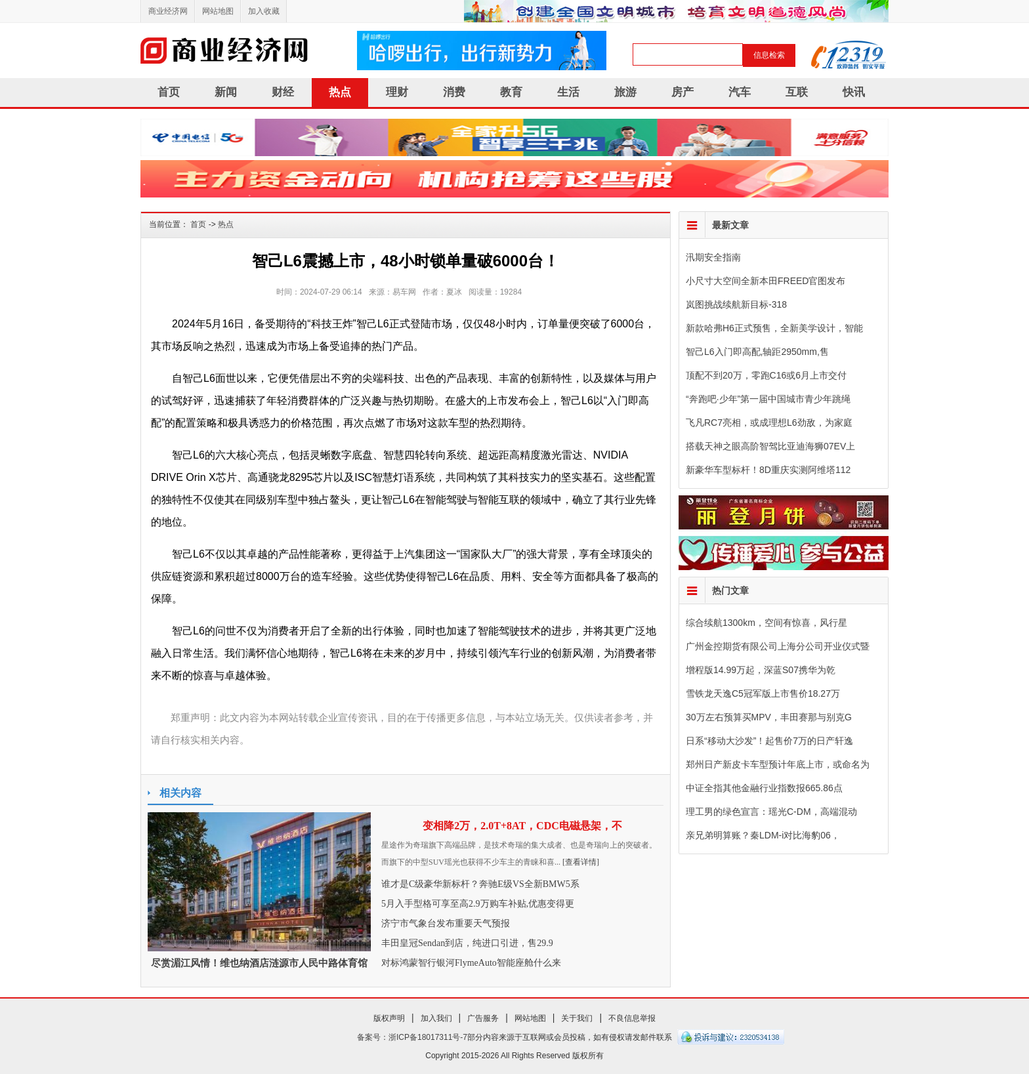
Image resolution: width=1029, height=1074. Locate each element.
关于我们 (577, 1018)
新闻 (226, 92)
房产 (682, 92)
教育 (511, 92)
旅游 (625, 92)
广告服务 (483, 1018)
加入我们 (436, 1018)
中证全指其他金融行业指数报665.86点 (764, 788)
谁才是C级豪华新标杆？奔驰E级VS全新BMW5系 (480, 884)
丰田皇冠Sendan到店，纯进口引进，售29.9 (467, 943)
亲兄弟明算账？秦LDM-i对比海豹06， (763, 835)
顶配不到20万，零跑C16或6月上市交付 (766, 375)
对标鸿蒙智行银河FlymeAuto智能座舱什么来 (471, 963)
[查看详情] (580, 862)
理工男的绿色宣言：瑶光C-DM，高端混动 (771, 811)
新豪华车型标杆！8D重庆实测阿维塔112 (768, 470)
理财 (397, 92)
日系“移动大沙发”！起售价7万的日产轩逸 (769, 740)
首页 (169, 92)
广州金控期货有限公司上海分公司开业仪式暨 (778, 646)
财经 (283, 92)
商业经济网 (168, 11)
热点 (340, 92)
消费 (454, 92)
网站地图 (218, 11)
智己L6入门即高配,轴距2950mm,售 (757, 351)
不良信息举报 (632, 1018)
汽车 (739, 92)
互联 (797, 92)
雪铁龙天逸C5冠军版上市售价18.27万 (763, 693)
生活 (568, 92)
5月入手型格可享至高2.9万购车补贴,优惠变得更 (477, 904)
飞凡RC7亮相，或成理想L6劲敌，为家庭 (769, 422)
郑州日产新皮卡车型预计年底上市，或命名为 (778, 764)
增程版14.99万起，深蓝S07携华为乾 (760, 670)
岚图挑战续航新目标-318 (736, 304)
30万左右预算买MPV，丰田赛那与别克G (769, 717)
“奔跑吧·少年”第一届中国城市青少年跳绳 (768, 399)
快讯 (854, 92)
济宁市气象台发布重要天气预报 (445, 923)
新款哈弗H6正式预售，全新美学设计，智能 (774, 328)
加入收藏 (264, 11)
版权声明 (389, 1018)
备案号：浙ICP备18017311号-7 (412, 1037)
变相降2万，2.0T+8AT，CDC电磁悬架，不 (522, 825)
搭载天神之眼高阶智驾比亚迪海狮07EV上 (770, 446)
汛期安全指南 (713, 257)
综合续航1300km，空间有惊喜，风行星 (766, 622)
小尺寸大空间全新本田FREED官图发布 (765, 281)
